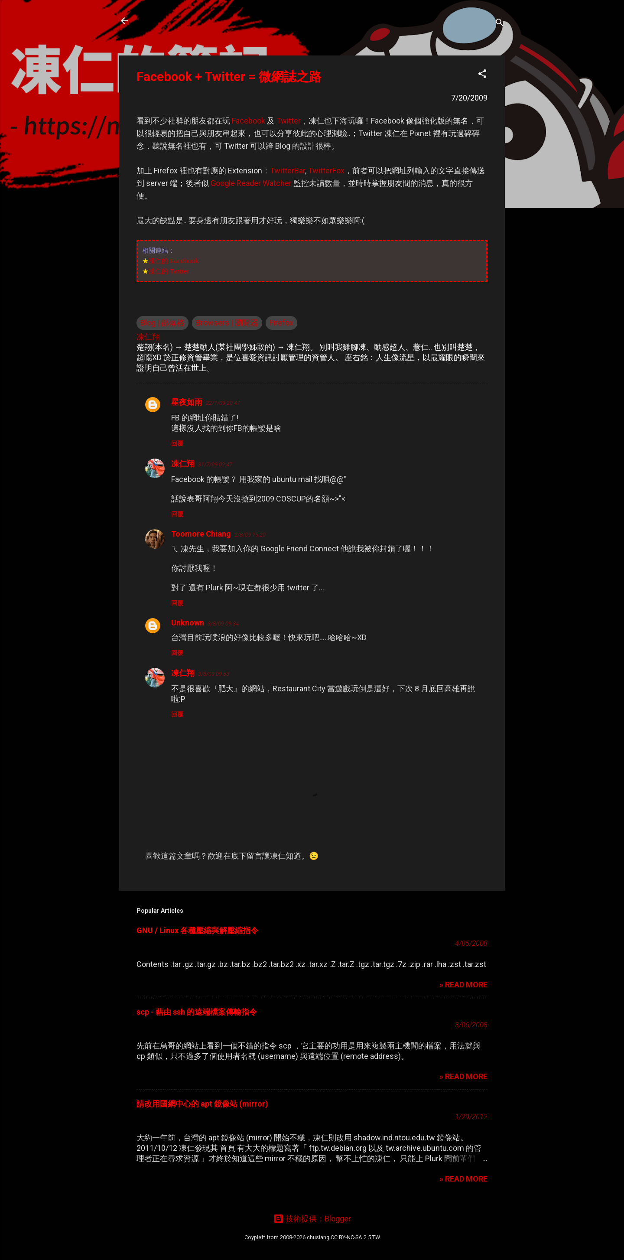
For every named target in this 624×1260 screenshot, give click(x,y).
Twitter (288, 120)
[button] (482, 74)
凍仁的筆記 (166, 21)
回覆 (177, 443)
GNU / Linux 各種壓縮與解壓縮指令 (197, 930)
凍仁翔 (183, 463)
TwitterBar (287, 170)
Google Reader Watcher (251, 183)
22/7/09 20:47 (223, 403)
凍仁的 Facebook (173, 260)
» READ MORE (463, 984)
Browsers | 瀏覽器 (227, 322)
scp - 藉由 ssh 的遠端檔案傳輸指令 (196, 1011)
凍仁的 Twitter (169, 271)
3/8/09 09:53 (213, 674)
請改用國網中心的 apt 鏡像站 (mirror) (202, 1103)
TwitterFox (326, 170)
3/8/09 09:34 (223, 623)
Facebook (248, 120)
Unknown (187, 622)
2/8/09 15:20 (250, 534)
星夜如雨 (186, 402)
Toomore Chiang (201, 533)
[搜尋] (499, 23)
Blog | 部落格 (162, 322)
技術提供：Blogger (312, 1218)
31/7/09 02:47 (215, 464)
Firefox (281, 322)
